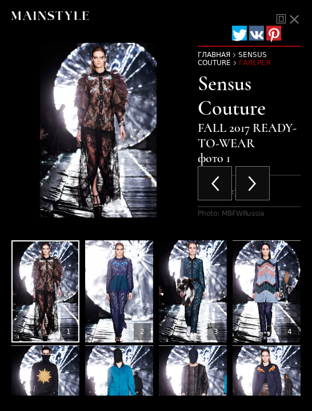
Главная (214, 55)
